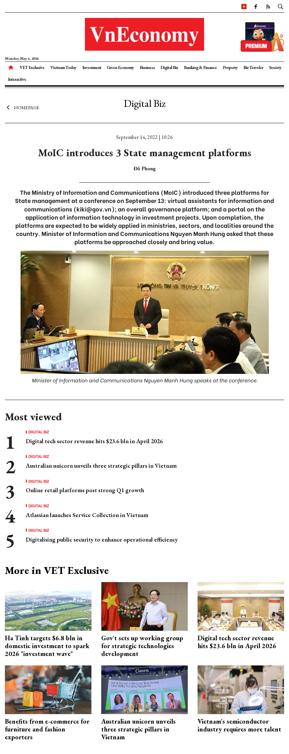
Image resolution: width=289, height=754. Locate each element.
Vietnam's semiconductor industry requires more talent (239, 725)
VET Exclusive (32, 67)
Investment (91, 67)
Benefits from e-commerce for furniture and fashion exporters (47, 729)
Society (275, 67)
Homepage (22, 107)
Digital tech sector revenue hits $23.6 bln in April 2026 (94, 441)
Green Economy (120, 67)
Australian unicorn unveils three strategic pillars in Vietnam (101, 465)
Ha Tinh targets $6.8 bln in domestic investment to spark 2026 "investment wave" (47, 646)
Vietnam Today (63, 67)
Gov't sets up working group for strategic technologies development (142, 646)
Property (230, 67)
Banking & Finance (200, 67)
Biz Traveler (253, 67)
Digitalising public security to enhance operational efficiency (102, 539)
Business (147, 67)
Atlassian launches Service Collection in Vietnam (87, 515)
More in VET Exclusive (57, 570)
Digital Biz (169, 67)
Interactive (17, 79)
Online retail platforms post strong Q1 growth (85, 490)
